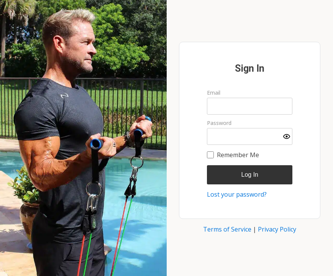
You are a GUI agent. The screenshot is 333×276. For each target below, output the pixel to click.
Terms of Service (227, 229)
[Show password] (286, 136)
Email (213, 93)
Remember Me (238, 155)
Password (219, 123)
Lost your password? (237, 194)
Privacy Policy (277, 229)
